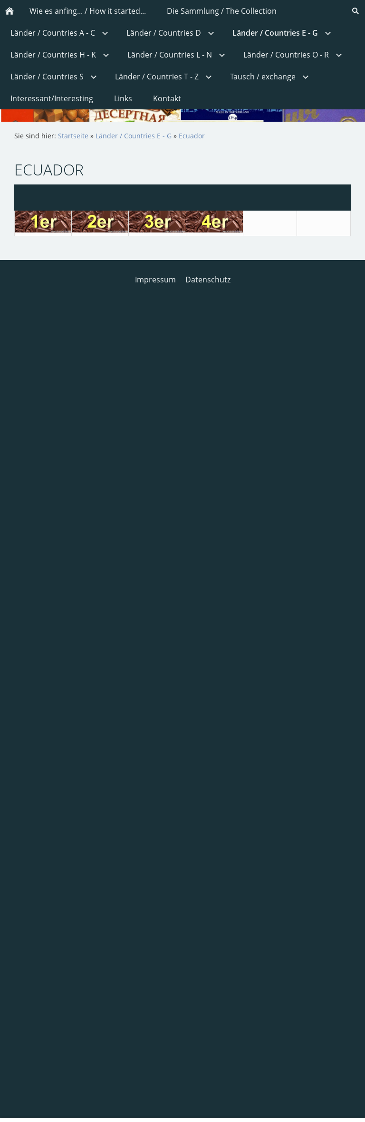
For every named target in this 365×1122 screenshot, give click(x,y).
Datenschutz (208, 279)
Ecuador (192, 135)
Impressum (155, 279)
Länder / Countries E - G (134, 135)
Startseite (73, 135)
